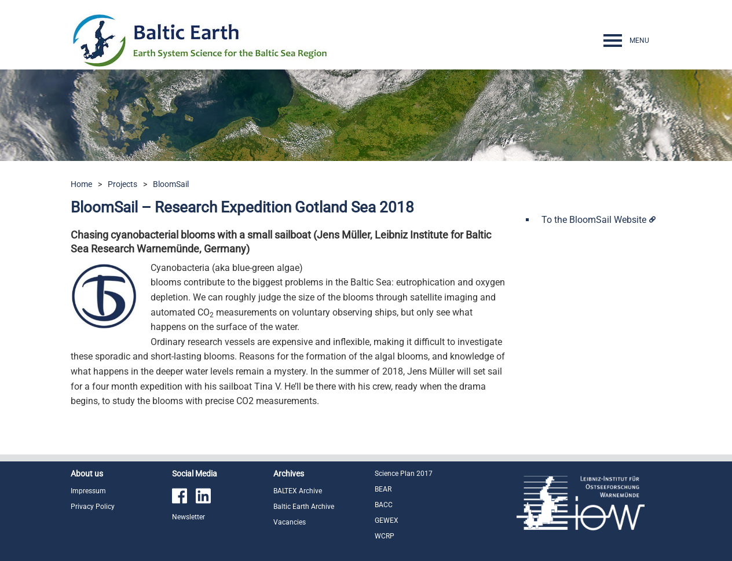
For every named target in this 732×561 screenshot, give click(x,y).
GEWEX (386, 520)
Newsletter (188, 517)
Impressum (88, 491)
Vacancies (289, 522)
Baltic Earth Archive (303, 507)
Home (81, 184)
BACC (384, 505)
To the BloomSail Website (593, 219)
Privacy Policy (93, 507)
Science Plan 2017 (404, 474)
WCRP (384, 536)
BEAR (383, 489)
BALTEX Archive (297, 491)
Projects (122, 184)
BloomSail (171, 184)
